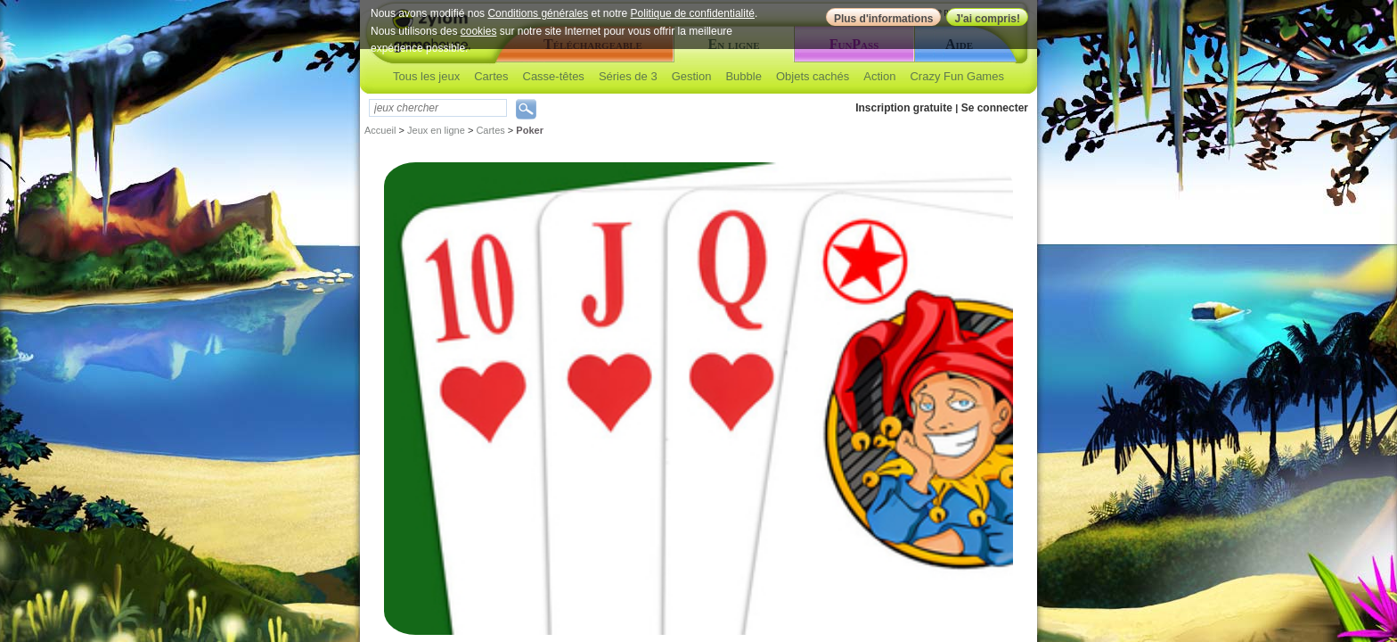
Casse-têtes (553, 76)
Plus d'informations (884, 18)
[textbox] (438, 108)
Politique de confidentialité (693, 13)
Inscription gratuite (903, 108)
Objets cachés (812, 76)
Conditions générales (537, 13)
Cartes (491, 76)
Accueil (380, 130)
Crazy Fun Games (956, 76)
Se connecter (994, 108)
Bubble (743, 76)
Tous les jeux (426, 76)
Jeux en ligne (436, 130)
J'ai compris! (987, 18)
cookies (479, 31)
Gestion (692, 76)
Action (879, 76)
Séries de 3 (628, 76)
